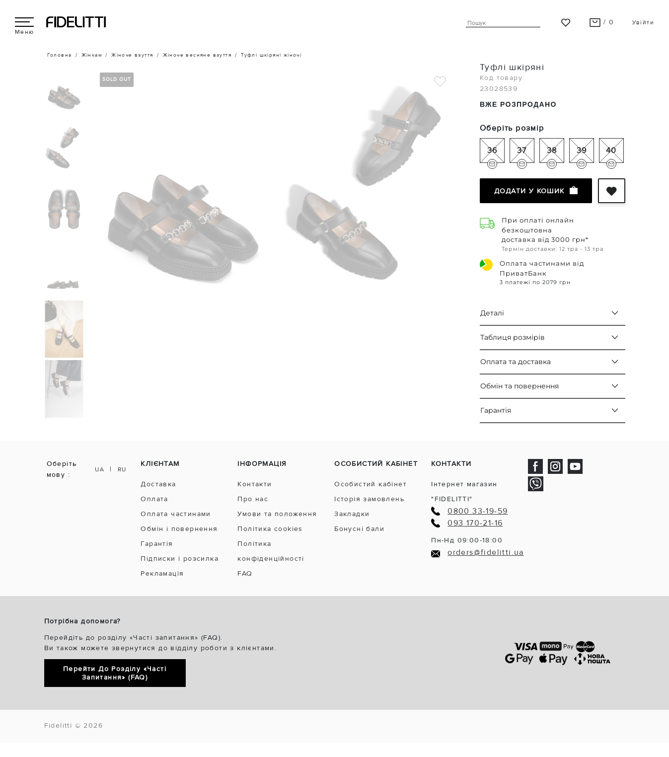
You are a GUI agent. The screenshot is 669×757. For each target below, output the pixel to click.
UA (99, 469)
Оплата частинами (176, 514)
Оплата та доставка (515, 361)
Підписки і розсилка (180, 558)
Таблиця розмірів (512, 337)
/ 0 (601, 22)
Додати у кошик (536, 190)
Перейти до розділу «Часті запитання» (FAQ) (114, 673)
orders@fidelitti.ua (485, 552)
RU (122, 469)
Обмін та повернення (519, 385)
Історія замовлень (369, 499)
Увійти (643, 22)
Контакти (254, 484)
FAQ (244, 573)
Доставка (158, 484)
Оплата (154, 499)
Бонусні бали (359, 529)
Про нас (252, 499)
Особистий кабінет (370, 484)
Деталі (492, 312)
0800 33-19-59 (477, 511)
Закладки (352, 514)
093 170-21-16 (475, 523)
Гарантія (495, 410)
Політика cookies (269, 529)
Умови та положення (277, 514)
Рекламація (162, 573)
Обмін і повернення (179, 529)
